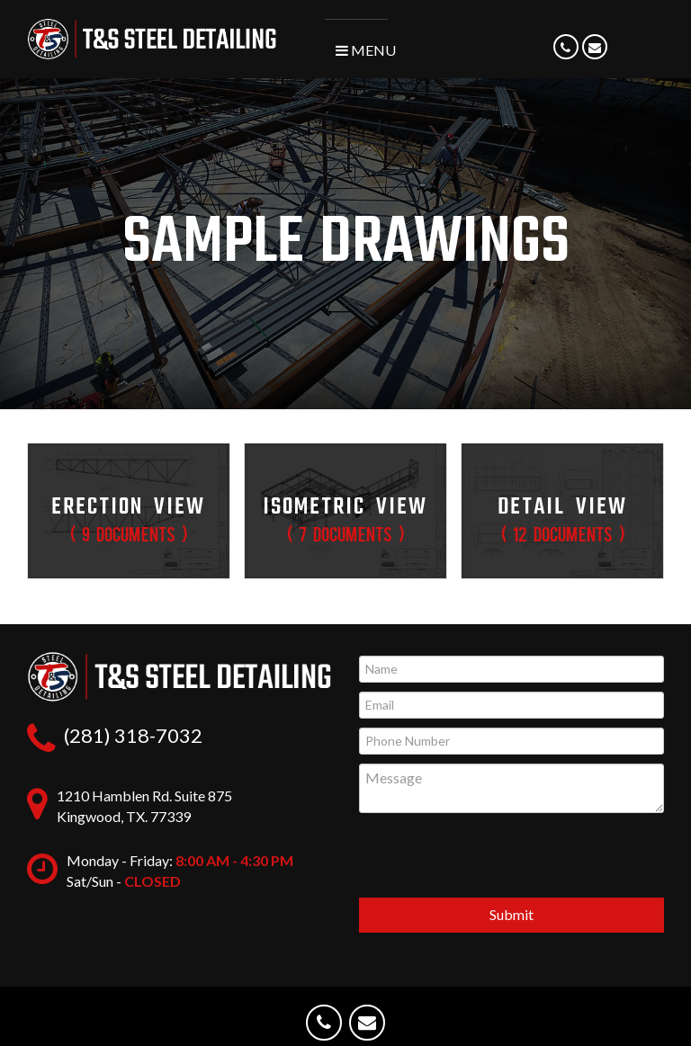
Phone (567, 56)
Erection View (128, 516)
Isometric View (345, 516)
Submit (511, 914)
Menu (362, 49)
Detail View (562, 516)
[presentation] (512, 858)
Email (595, 56)
